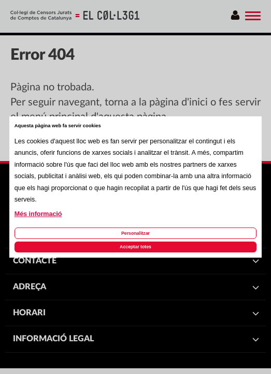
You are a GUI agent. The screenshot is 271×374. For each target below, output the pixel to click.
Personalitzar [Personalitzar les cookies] (135, 233)
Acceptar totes (135, 246)
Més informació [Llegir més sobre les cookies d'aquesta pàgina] (38, 214)
